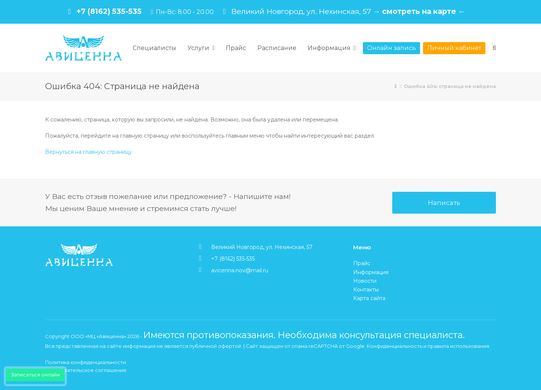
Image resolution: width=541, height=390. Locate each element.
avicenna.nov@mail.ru (239, 270)
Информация (370, 272)
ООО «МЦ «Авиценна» (98, 336)
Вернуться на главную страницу (88, 152)
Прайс (361, 263)
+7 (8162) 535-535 (109, 11)
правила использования (458, 346)
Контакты (366, 289)
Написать (444, 202)
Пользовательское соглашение (86, 370)
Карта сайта (369, 298)
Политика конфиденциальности (85, 362)
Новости (364, 281)
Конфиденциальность (394, 346)
